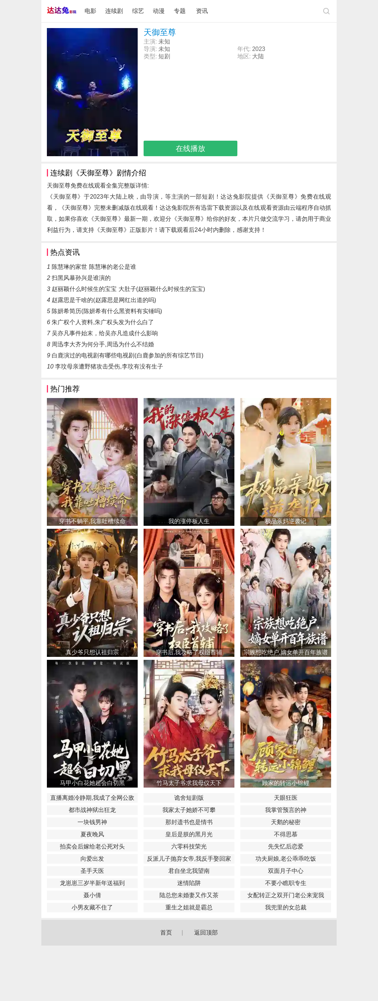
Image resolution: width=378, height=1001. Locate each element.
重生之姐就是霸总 (189, 907)
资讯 (202, 11)
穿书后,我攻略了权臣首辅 (189, 652)
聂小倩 (92, 895)
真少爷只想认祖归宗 (92, 652)
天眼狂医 (286, 798)
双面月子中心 (285, 871)
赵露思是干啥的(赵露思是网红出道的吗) (104, 300)
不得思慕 (286, 834)
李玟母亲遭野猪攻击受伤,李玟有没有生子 (109, 366)
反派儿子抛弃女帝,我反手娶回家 (189, 859)
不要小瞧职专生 (285, 883)
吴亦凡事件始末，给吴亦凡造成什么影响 (105, 333)
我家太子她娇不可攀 (189, 810)
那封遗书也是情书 (189, 822)
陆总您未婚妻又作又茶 (189, 895)
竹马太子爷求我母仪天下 (189, 783)
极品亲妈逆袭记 (285, 521)
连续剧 (114, 11)
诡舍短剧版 (189, 798)
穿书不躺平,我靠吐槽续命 (92, 521)
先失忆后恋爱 (285, 846)
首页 (166, 932)
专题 (180, 11)
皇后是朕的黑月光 (189, 834)
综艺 (138, 11)
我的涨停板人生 (189, 521)
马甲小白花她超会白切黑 (92, 783)
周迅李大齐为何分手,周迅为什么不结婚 (103, 344)
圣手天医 (92, 871)
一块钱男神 (92, 822)
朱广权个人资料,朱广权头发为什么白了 (103, 322)
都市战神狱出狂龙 (92, 810)
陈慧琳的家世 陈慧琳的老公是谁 (94, 267)
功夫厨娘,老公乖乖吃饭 (285, 859)
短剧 (164, 56)
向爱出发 (92, 859)
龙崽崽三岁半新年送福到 (92, 883)
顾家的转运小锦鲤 (285, 783)
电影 (90, 11)
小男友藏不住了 (92, 907)
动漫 (159, 11)
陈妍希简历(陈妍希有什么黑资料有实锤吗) (107, 311)
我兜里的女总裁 (285, 907)
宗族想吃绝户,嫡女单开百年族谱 (286, 652)
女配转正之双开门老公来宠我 (285, 895)
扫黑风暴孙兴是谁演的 (81, 278)
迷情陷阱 (189, 883)
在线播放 (190, 148)
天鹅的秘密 (285, 822)
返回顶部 (206, 932)
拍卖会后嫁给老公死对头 (92, 846)
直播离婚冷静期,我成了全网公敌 (92, 798)
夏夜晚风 (92, 834)
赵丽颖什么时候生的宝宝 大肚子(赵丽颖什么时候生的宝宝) (128, 289)
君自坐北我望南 (189, 871)
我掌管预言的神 (285, 810)
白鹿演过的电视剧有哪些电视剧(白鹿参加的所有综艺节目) (127, 355)
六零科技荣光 (189, 846)
